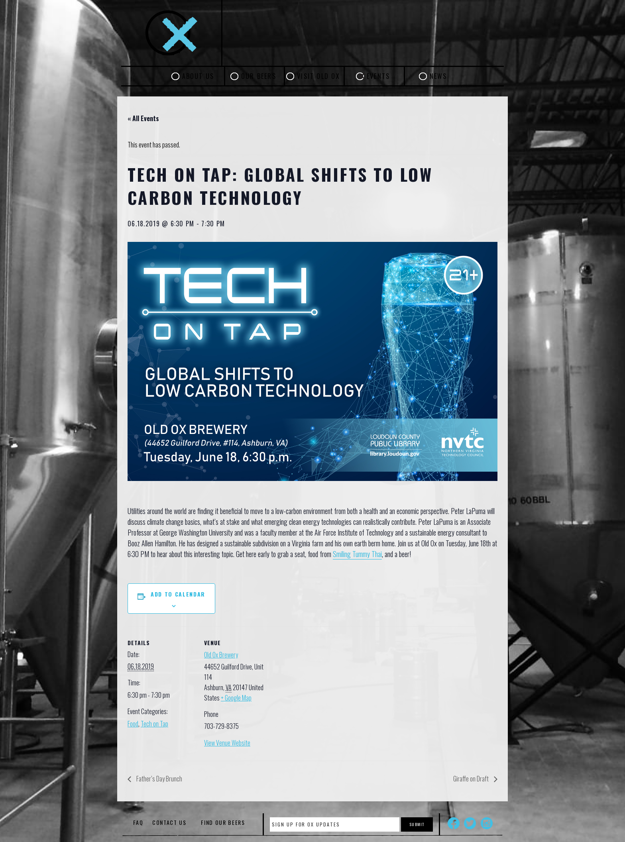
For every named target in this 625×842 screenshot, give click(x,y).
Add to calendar (178, 594)
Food (133, 723)
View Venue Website (227, 743)
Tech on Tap (154, 723)
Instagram (487, 823)
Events (378, 76)
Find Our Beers (223, 822)
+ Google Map (236, 698)
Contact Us (169, 822)
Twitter (470, 823)
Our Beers (258, 76)
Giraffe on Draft (471, 778)
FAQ (138, 822)
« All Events (143, 118)
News (438, 76)
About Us (198, 76)
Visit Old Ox (318, 76)
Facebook (454, 823)
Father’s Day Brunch (158, 778)
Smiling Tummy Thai (357, 554)
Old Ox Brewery (221, 654)
